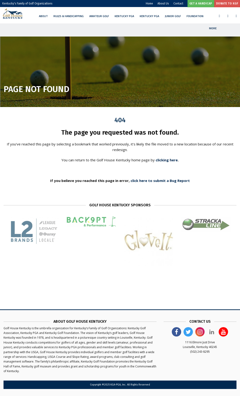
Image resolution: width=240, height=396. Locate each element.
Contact (178, 3)
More (213, 28)
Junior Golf (173, 16)
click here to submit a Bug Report (160, 180)
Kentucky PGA (124, 16)
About (43, 16)
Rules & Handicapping (68, 16)
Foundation (195, 16)
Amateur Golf (99, 16)
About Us (163, 3)
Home (149, 3)
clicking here (167, 160)
